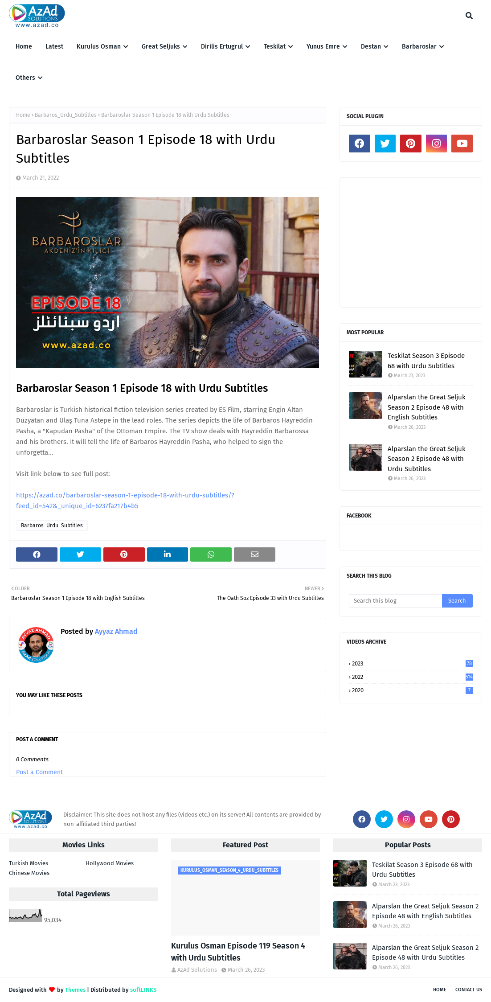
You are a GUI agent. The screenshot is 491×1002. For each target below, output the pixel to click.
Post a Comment (39, 772)
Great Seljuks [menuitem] (161, 46)
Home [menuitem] (24, 46)
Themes (75, 989)
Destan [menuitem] (371, 46)
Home (23, 115)
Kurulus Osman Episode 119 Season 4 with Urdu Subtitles (238, 952)
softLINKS (143, 989)
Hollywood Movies (110, 863)
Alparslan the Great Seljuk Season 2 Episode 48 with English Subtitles (427, 407)
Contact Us (468, 990)
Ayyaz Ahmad (115, 631)
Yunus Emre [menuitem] (323, 46)
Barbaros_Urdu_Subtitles (66, 115)
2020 (412, 690)
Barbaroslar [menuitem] (419, 46)
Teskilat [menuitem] (275, 46)
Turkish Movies (28, 863)
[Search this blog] (395, 601)
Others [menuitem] (25, 78)
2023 (412, 663)
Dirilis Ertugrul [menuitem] (222, 46)
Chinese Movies (29, 873)
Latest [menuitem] (54, 46)
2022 (412, 676)
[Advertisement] (411, 242)
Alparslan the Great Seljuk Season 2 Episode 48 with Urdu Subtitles (427, 459)
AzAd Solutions (197, 969)
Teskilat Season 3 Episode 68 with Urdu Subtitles (426, 361)
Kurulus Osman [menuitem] (99, 46)
